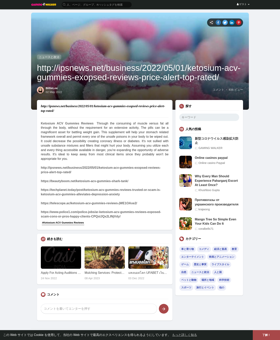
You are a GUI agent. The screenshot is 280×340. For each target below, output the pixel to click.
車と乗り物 (187, 249)
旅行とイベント (205, 287)
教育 (234, 249)
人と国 (218, 272)
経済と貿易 (220, 249)
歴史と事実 (200, 264)
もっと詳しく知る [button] (184, 335)
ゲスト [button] (243, 4)
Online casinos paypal (211, 157)
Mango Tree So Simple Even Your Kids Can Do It (215, 221)
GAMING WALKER (211, 148)
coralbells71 (206, 228)
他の (221, 287)
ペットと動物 (188, 279)
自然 (183, 272)
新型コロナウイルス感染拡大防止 (216, 140)
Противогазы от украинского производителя (217, 202)
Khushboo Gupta (209, 190)
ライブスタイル (220, 264)
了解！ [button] (266, 335)
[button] (96, 4)
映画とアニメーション (221, 256)
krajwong (204, 209)
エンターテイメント (192, 256)
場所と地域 (207, 279)
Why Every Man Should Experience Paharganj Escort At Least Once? (216, 181)
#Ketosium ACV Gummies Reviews (63, 222)
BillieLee (52, 88)
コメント (218, 89)
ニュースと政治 (49, 57)
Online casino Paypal (212, 162)
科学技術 (224, 279)
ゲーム (185, 264)
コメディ (204, 249)
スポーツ (186, 287)
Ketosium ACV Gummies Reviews (67, 123)
